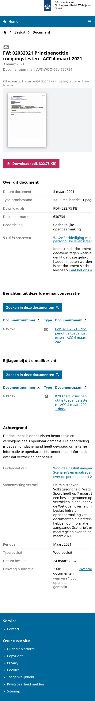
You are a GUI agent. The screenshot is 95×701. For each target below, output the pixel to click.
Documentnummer (22, 320)
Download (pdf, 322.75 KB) (31, 163)
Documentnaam (71, 320)
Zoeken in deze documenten (32, 307)
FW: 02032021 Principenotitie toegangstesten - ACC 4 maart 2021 (71, 335)
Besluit (21, 32)
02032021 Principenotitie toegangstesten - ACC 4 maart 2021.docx (71, 402)
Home (10, 21)
